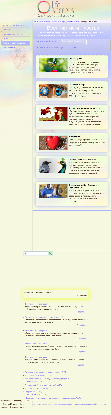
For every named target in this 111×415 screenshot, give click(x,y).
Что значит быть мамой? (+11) (38, 375)
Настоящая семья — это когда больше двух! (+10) (47, 379)
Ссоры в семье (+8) (33, 391)
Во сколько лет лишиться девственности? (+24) (45, 372)
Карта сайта (93, 404)
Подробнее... (82, 312)
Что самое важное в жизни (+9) (38, 388)
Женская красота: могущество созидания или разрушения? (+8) (53, 398)
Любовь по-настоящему (36, 344)
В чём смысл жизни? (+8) (36, 395)
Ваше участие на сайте (42, 404)
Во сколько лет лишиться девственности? (44, 317)
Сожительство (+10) (33, 382)
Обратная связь (80, 404)
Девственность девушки (36, 304)
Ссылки (103, 404)
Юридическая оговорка (63, 404)
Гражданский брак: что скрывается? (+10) (43, 385)
